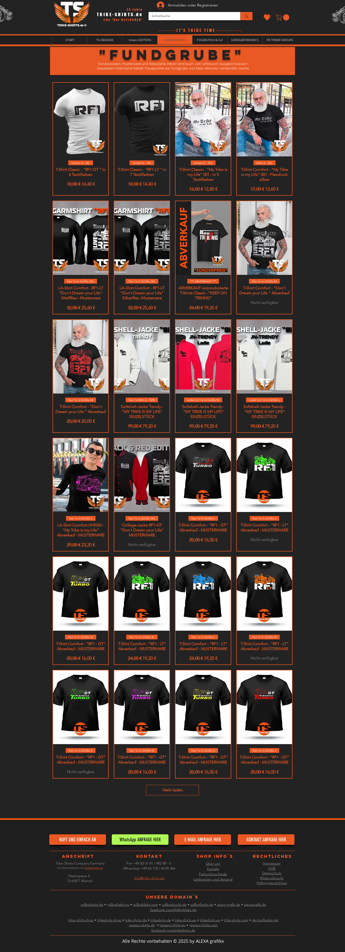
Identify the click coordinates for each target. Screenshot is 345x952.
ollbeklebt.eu (118, 904)
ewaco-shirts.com (204, 925)
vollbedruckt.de (174, 904)
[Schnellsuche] (191, 16)
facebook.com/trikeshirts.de (173, 930)
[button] (283, 17)
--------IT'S (173, 30)
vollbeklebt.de (92, 904)
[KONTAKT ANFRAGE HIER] (266, 839)
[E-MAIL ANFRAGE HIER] (202, 839)
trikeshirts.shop (109, 920)
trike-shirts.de (136, 920)
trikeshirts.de (160, 920)
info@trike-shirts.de (149, 878)
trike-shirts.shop (81, 920)
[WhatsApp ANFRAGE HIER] (140, 839)
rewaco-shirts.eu (173, 925)
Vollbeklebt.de (94, 868)
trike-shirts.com (236, 920)
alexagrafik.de (255, 904)
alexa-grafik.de (228, 904)
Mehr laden (172, 790)
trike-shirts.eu (185, 920)
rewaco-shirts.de (142, 925)
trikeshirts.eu (210, 920)
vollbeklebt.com (145, 904)
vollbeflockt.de (201, 904)
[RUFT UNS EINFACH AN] (77, 839)
